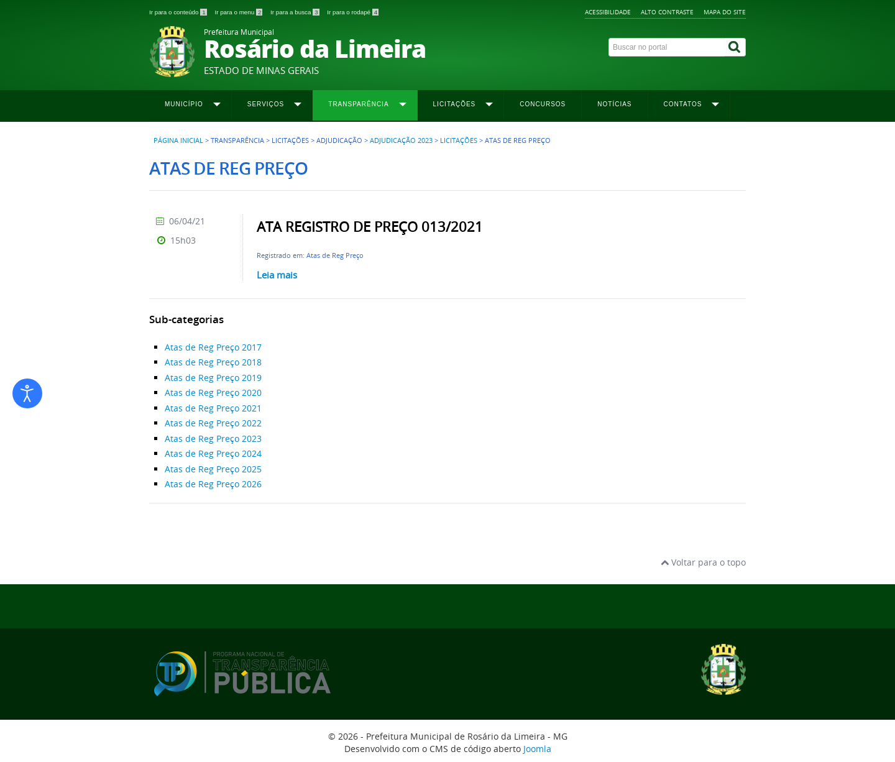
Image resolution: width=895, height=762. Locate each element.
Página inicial (178, 140)
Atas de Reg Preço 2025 (213, 469)
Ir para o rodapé (353, 12)
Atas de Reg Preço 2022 (213, 423)
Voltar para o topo (703, 562)
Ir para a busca (295, 12)
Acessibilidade (608, 11)
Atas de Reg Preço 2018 (213, 362)
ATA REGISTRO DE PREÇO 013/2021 (370, 227)
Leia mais (277, 275)
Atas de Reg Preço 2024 (213, 453)
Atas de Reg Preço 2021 (213, 408)
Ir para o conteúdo (178, 12)
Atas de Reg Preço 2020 (213, 392)
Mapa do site (725, 11)
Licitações (458, 140)
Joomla (537, 749)
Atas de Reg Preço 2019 (213, 377)
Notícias (614, 104)
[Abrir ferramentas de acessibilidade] (27, 393)
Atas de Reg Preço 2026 (213, 484)
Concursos (543, 104)
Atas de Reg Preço (335, 255)
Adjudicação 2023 (401, 140)
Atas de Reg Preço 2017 (213, 347)
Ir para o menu (239, 12)
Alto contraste (667, 11)
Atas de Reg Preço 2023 (213, 438)
